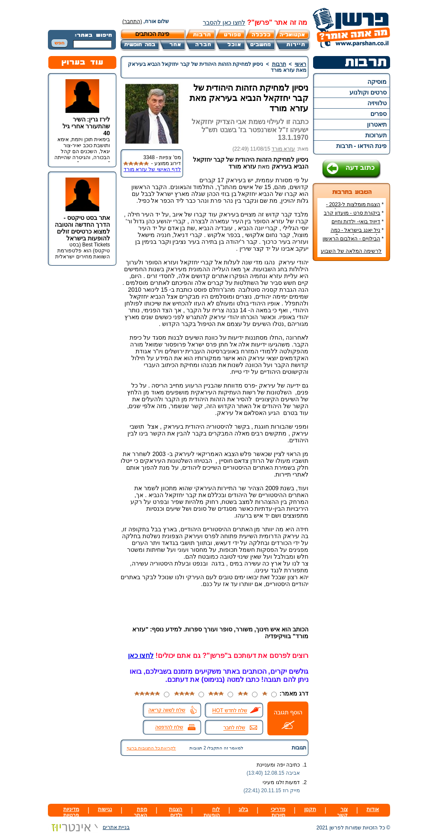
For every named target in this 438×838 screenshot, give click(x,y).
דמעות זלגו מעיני (281, 782)
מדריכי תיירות (278, 812)
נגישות (105, 809)
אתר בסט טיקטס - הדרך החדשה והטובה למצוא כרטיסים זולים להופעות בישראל (82, 228)
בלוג (243, 809)
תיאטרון (377, 124)
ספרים (378, 113)
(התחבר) (132, 21)
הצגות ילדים (175, 812)
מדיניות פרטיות (71, 812)
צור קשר (342, 812)
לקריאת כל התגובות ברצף (151, 748)
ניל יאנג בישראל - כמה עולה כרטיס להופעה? (357, 233)
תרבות (279, 64)
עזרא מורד (283, 149)
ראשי (300, 64)
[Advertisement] (351, 395)
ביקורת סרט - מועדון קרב (352, 213)
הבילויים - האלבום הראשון (351, 239)
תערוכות (376, 135)
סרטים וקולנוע (368, 92)
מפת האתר (140, 812)
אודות (373, 809)
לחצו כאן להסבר (224, 22)
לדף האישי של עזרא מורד (152, 169)
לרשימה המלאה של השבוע (351, 251)
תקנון (310, 809)
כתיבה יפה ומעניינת (278, 765)
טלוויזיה (377, 103)
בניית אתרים (89, 827)
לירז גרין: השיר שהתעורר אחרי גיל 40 (86, 126)
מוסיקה (377, 81)
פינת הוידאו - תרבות (361, 145)
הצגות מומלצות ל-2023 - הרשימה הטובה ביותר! (355, 207)
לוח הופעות (212, 812)
